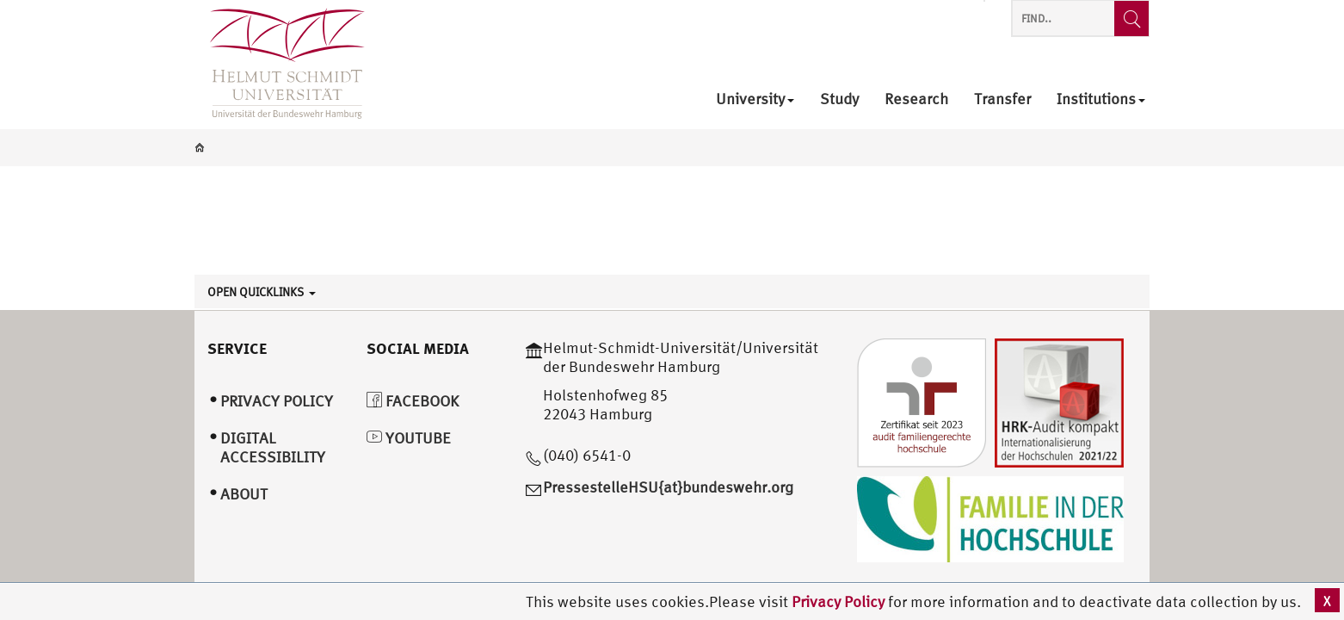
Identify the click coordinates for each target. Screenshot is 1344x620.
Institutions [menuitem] (1101, 99)
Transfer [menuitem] (1002, 99)
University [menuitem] (755, 99)
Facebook (413, 401)
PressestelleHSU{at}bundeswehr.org (668, 487)
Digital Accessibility (272, 448)
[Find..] (1131, 18)
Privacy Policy (840, 601)
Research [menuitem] (916, 99)
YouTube (409, 438)
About (244, 494)
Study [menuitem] (839, 99)
